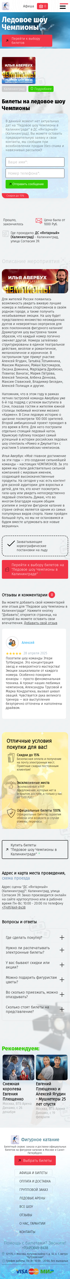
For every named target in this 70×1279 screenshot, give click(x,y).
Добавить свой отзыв (40, 623)
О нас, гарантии (32, 1223)
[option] (35, 674)
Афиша (28, 6)
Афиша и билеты (33, 1173)
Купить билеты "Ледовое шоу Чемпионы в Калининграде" (34, 849)
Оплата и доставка (35, 1181)
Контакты (27, 1232)
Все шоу (26, 1207)
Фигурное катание (35, 1139)
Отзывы (25, 1215)
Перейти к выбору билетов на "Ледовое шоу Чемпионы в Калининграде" (38, 569)
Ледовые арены (32, 1198)
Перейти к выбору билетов (26, 41)
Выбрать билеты (37, 1160)
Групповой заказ (33, 1190)
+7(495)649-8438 (14, 907)
